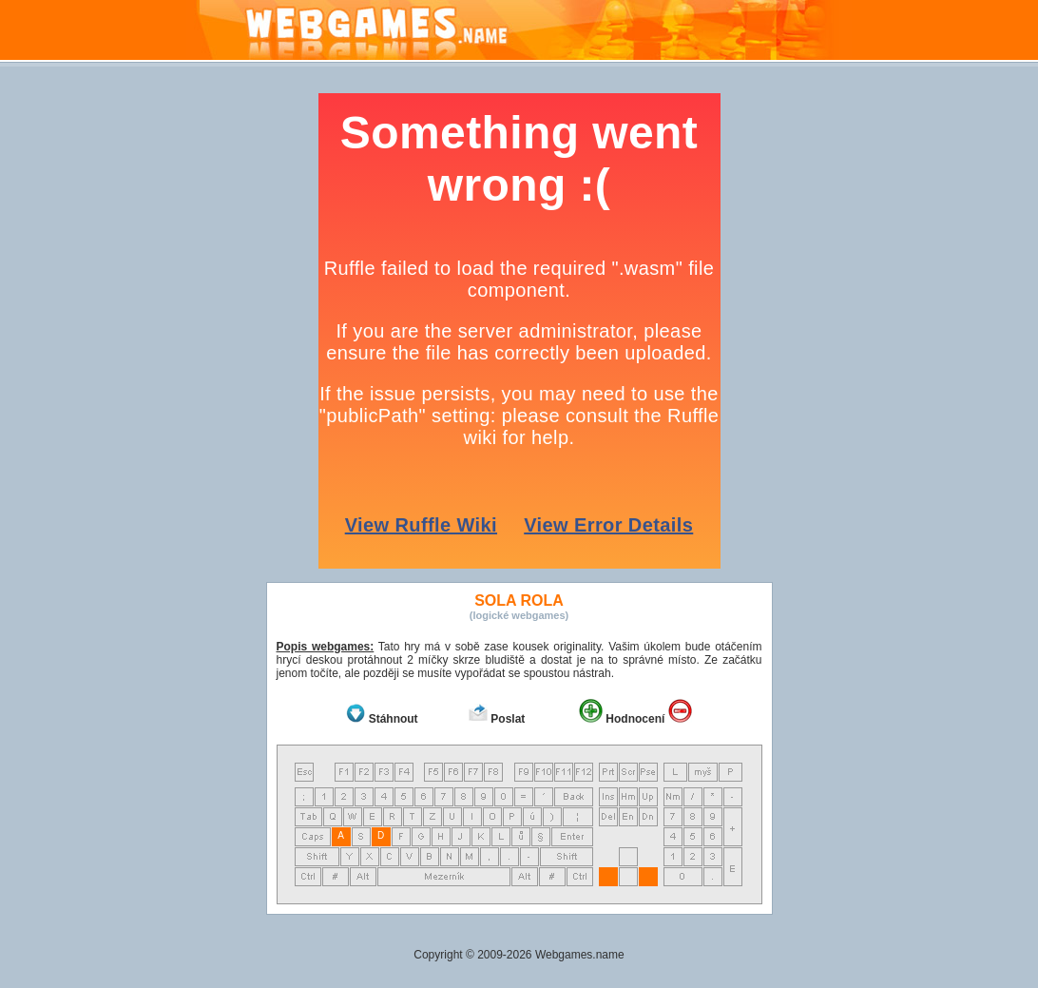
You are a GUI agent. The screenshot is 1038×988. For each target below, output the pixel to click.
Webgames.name (580, 954)
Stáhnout (393, 719)
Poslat (507, 719)
